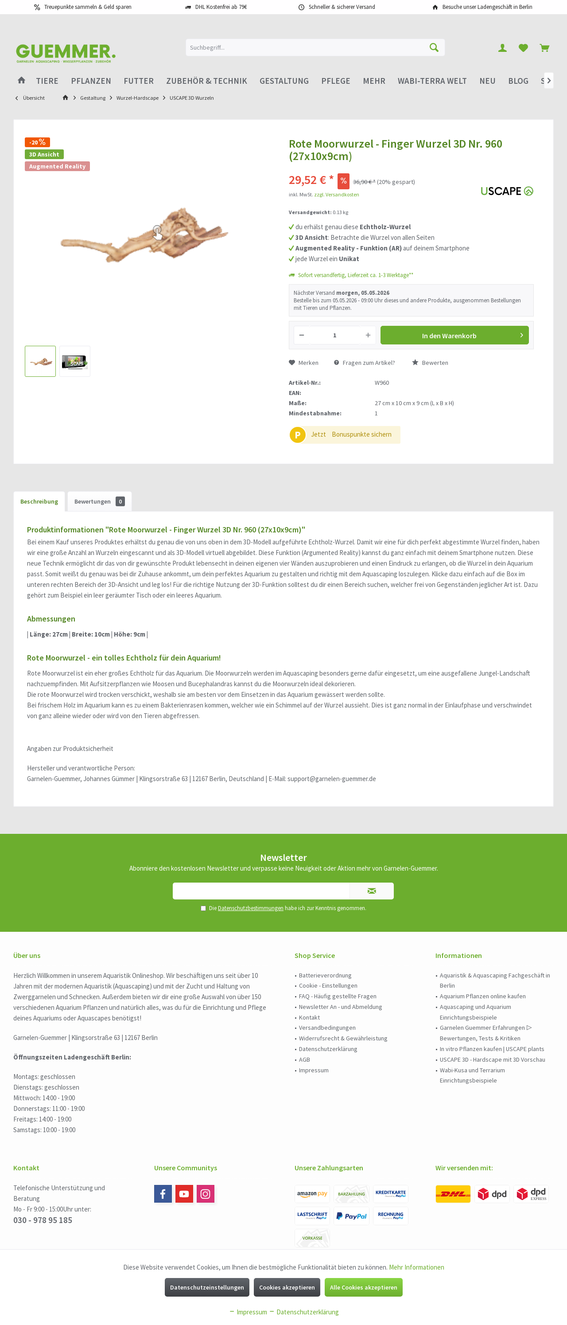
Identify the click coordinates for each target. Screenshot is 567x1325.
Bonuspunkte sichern (362, 434)
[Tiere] (47, 81)
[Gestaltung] (284, 81)
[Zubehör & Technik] (206, 81)
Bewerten (430, 363)
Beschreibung (39, 501)
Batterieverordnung (325, 975)
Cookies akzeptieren (287, 1287)
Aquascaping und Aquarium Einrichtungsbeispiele (475, 1012)
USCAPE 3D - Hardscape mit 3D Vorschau (492, 1059)
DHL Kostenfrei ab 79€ (221, 7)
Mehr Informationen (416, 1267)
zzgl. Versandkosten (336, 194)
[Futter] (138, 81)
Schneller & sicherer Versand (342, 7)
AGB (304, 1059)
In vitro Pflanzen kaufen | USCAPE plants (492, 1049)
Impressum (314, 1070)
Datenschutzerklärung (328, 1049)
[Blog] (518, 81)
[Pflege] (336, 81)
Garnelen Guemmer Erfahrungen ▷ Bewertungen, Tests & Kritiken (486, 1033)
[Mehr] (374, 81)
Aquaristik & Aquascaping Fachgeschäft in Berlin (495, 980)
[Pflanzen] (91, 81)
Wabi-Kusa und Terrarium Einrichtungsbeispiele (472, 1075)
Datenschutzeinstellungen (207, 1287)
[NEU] (487, 81)
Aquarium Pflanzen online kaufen (483, 996)
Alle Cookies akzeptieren (363, 1287)
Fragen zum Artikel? (364, 363)
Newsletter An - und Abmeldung (340, 1007)
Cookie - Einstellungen (328, 985)
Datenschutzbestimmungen (251, 908)
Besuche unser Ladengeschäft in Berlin (487, 7)
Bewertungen (99, 501)
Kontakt (309, 1017)
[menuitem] (544, 47)
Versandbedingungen (327, 1028)
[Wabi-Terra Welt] (432, 81)
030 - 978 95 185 (42, 1220)
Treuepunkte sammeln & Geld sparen (88, 7)
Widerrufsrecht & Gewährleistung (343, 1038)
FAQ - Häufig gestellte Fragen (338, 996)
